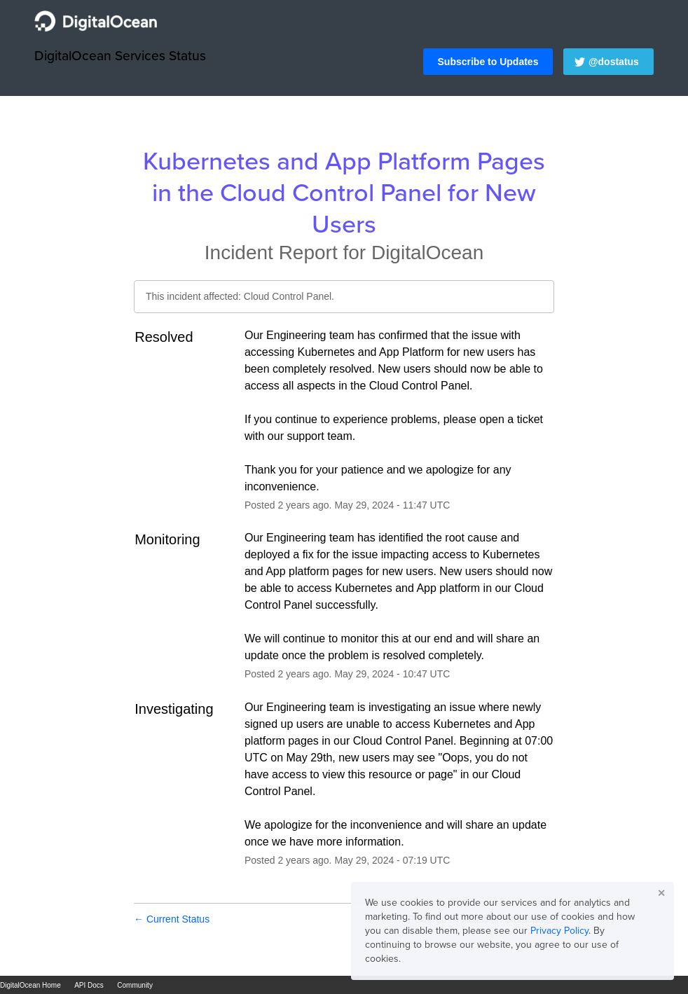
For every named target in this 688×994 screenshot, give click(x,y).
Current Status (171, 919)
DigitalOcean (427, 252)
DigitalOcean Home (30, 985)
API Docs (89, 985)
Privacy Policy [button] (559, 930)
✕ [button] (661, 893)
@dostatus (614, 61)
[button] (488, 61)
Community (135, 985)
